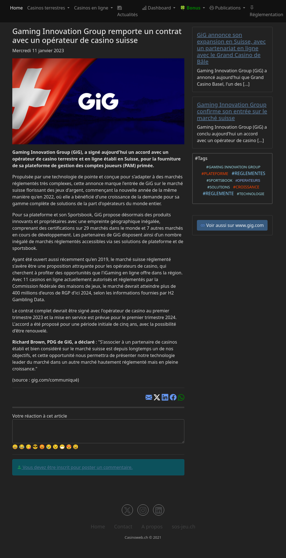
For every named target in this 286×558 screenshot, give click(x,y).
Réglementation (266, 11)
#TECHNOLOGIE (249, 193)
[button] (192, 7)
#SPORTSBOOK (219, 180)
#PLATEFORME (213, 173)
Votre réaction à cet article (39, 416)
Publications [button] (225, 8)
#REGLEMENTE (217, 193)
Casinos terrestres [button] (46, 8)
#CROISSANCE (245, 187)
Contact (123, 526)
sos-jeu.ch (183, 526)
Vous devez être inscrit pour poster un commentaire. (77, 467)
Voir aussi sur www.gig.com (232, 225)
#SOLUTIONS (218, 187)
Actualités (127, 11)
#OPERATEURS (246, 181)
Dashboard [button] (157, 8)
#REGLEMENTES (247, 173)
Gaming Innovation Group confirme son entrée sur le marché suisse (232, 111)
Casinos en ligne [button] (91, 8)
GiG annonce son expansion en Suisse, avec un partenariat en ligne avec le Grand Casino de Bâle (231, 48)
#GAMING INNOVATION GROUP (232, 166)
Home (16, 8)
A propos (152, 526)
